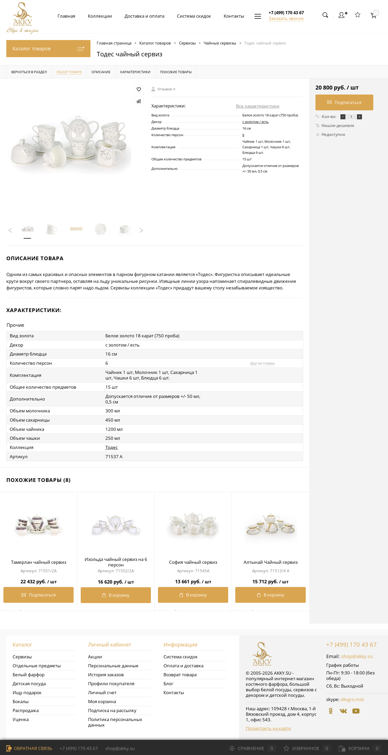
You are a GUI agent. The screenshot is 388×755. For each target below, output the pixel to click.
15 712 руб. (270, 578)
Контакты (233, 16)
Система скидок (192, 16)
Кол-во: (329, 116)
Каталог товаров (48, 48)
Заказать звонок (286, 18)
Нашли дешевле (334, 125)
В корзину (115, 593)
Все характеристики (257, 106)
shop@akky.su (357, 655)
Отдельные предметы (37, 664)
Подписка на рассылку (112, 709)
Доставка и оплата (141, 16)
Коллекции (96, 16)
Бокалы (21, 700)
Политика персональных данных (115, 720)
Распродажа (26, 709)
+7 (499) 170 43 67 (351, 643)
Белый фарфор (28, 673)
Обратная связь (29, 748)
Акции (95, 655)
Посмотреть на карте (268, 726)
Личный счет (102, 691)
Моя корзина (102, 700)
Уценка (21, 718)
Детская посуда (29, 682)
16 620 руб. (116, 578)
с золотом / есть (255, 121)
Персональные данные (113, 664)
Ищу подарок (27, 691)
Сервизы (22, 655)
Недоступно (330, 134)
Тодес (111, 446)
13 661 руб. (193, 578)
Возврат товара (180, 673)
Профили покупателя (111, 682)
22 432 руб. (38, 578)
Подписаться (39, 593)
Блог (168, 682)
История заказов (106, 673)
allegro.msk (352, 698)
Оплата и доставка (183, 664)
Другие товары (260, 363)
